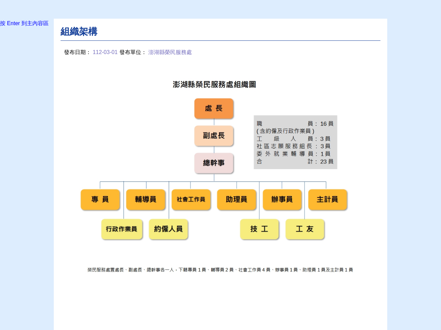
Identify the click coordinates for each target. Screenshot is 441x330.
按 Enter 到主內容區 (24, 23)
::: (62, 31)
